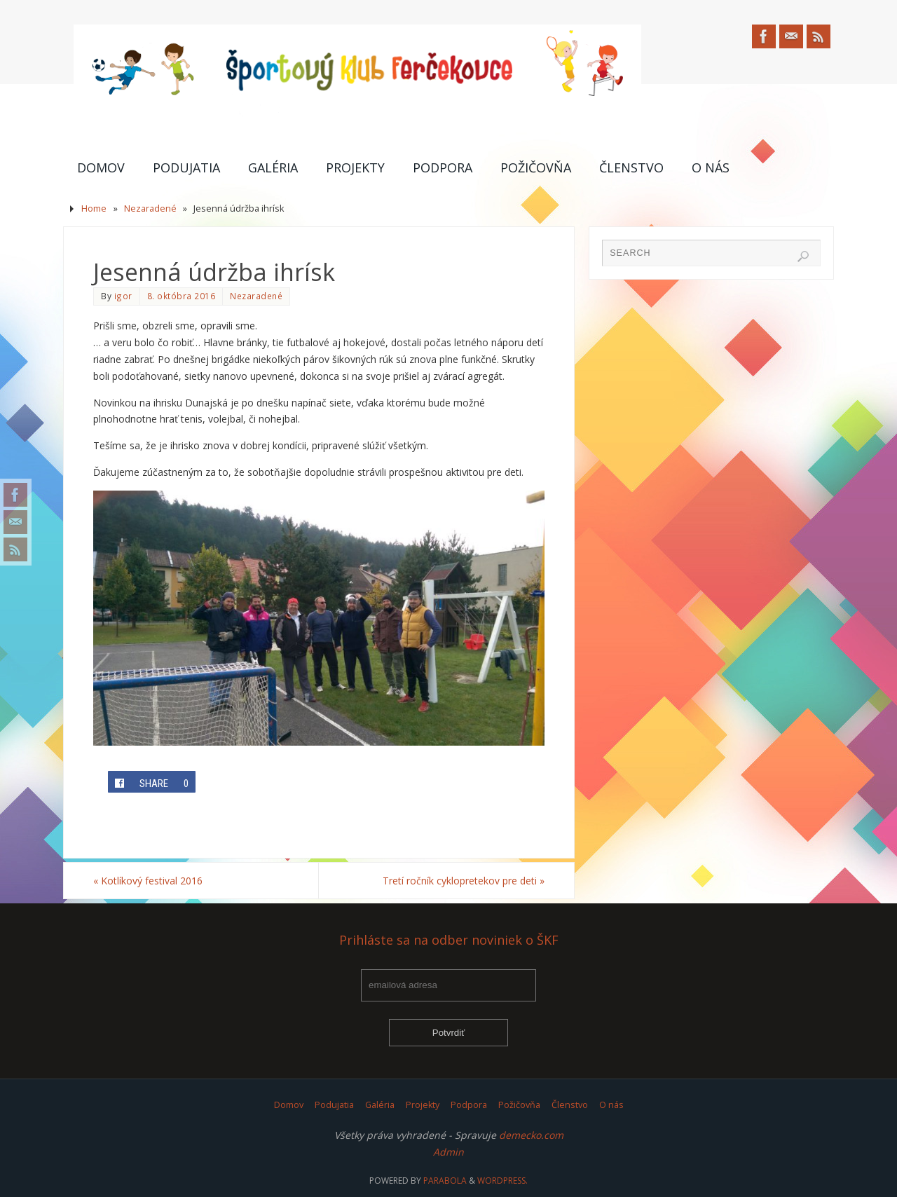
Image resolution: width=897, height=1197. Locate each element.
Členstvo (570, 1105)
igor (123, 295)
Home (94, 208)
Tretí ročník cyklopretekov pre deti (464, 880)
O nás (611, 1105)
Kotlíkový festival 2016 (148, 880)
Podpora (469, 1105)
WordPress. (502, 1180)
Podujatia (334, 1105)
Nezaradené (150, 208)
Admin (448, 1151)
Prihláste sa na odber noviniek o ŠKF (449, 940)
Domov (288, 1105)
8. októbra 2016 (181, 295)
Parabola (445, 1180)
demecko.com (531, 1135)
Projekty (422, 1105)
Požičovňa (519, 1105)
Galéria (380, 1105)
